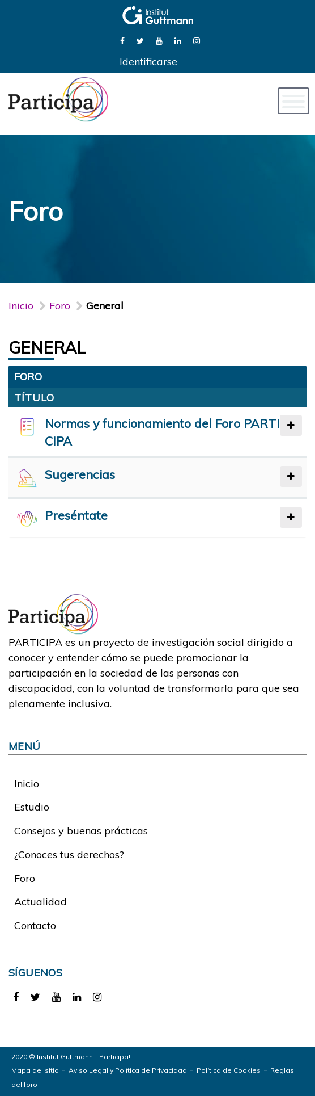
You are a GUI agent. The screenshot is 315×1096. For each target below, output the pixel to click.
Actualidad (40, 901)
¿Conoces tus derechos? (69, 854)
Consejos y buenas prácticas (81, 830)
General (47, 347)
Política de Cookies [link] (229, 1070)
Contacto (35, 925)
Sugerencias (80, 474)
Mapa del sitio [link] (35, 1070)
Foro (24, 878)
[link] (122, 40)
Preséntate (76, 515)
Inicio (20, 305)
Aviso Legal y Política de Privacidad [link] (128, 1070)
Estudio (31, 806)
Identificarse (148, 61)
